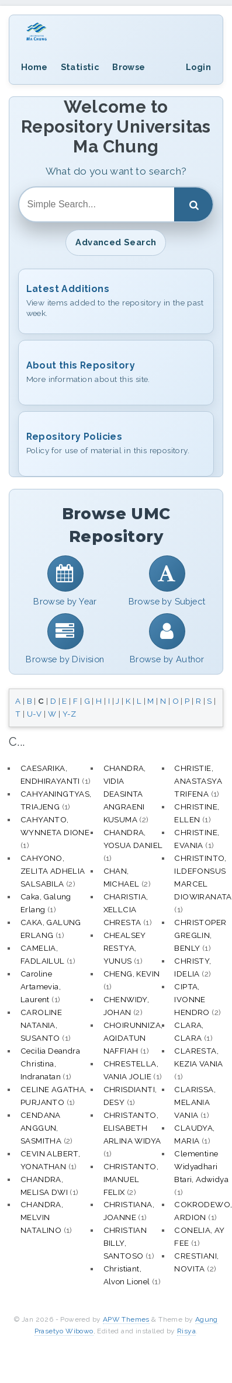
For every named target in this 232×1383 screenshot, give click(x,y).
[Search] (193, 204)
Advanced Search (115, 242)
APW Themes (126, 1319)
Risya (186, 1331)
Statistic (80, 67)
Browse (128, 67)
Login (198, 67)
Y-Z (70, 713)
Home (34, 67)
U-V (34, 713)
